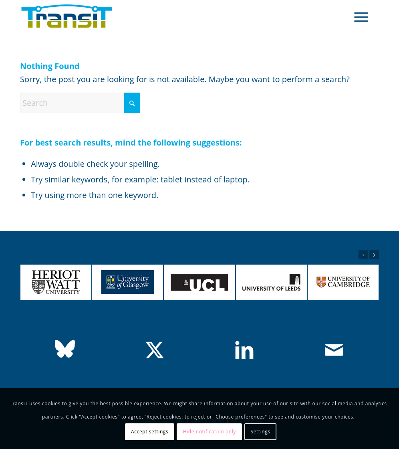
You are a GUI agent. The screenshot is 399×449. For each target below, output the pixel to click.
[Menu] (361, 16)
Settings (260, 431)
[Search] (80, 103)
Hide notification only (209, 431)
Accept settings (149, 431)
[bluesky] (65, 349)
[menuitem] (361, 16)
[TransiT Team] (67, 16)
